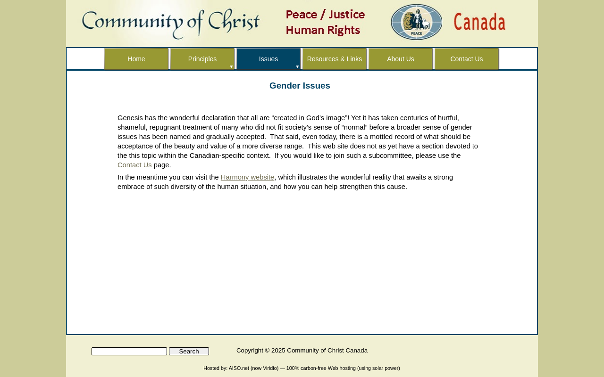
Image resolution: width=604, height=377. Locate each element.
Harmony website (247, 177)
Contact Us (134, 165)
